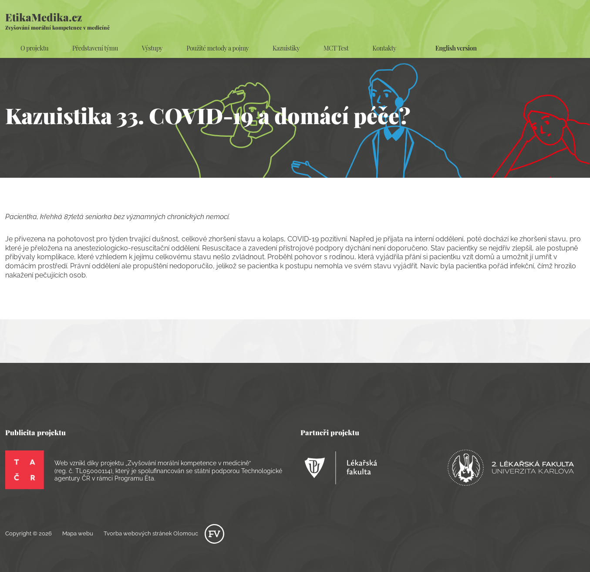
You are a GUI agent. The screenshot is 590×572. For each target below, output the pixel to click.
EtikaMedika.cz (57, 20)
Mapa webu (77, 533)
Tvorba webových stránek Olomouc (164, 533)
